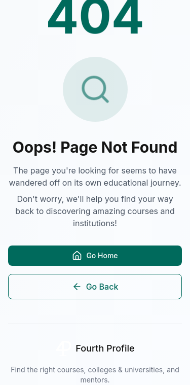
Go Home (95, 256)
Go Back (95, 287)
